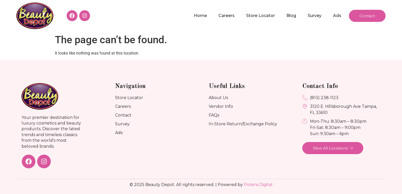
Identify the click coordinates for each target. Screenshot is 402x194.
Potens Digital (258, 184)
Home (200, 15)
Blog (291, 15)
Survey (314, 15)
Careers (226, 15)
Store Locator (260, 15)
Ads (337, 15)
